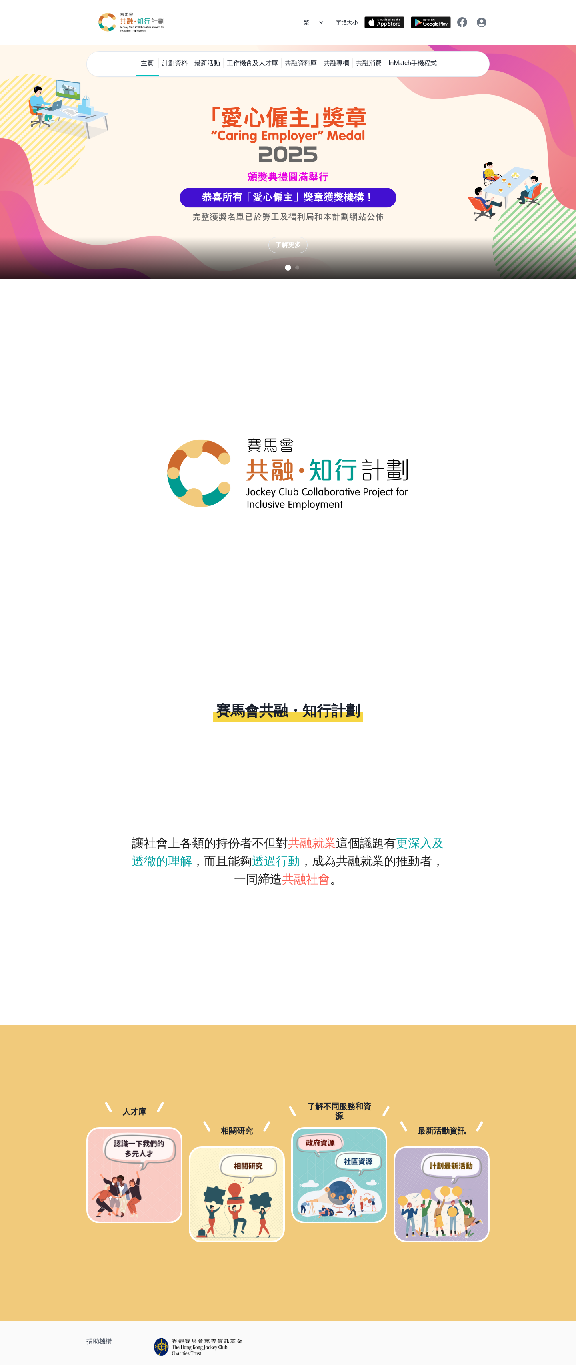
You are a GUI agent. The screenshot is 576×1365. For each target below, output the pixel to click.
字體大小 (347, 22)
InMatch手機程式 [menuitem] (412, 63)
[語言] (316, 22)
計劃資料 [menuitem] (175, 63)
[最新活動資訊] (442, 1194)
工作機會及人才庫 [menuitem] (252, 63)
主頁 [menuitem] (147, 63)
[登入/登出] (482, 22)
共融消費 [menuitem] (369, 63)
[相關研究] (237, 1194)
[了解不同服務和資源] (339, 1175)
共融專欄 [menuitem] (336, 63)
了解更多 (288, 244)
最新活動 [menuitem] (207, 63)
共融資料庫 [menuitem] (301, 63)
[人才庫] (134, 1175)
